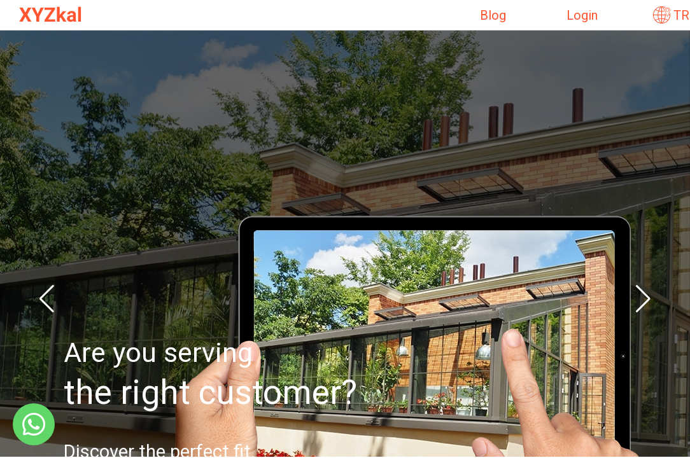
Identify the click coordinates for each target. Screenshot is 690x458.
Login (582, 15)
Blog (493, 15)
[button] (46, 299)
